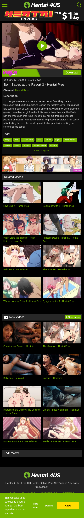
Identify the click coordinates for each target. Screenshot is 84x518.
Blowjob (26, 145)
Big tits (57, 140)
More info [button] (35, 505)
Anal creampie (28, 140)
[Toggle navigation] (5, 5)
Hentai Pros (22, 90)
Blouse (16, 145)
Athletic (48, 140)
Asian (39, 140)
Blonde (7, 145)
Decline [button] (49, 505)
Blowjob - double (40, 145)
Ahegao (8, 140)
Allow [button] (68, 505)
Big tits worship (70, 140)
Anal (16, 140)
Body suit (53, 145)
